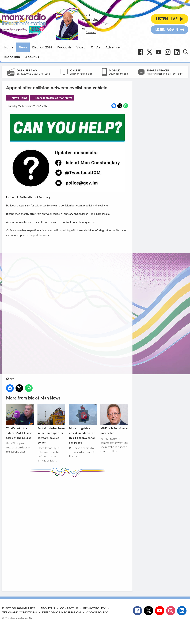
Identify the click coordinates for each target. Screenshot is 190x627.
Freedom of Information (61, 612)
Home (9, 47)
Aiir (30, 618)
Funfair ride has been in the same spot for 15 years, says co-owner (51, 424)
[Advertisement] (71, 532)
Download (91, 32)
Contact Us (69, 608)
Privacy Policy (94, 608)
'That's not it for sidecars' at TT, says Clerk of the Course (20, 421)
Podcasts (64, 47)
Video (81, 47)
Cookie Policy (97, 612)
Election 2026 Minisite (18, 608)
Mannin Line (90, 19)
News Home (19, 97)
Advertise (112, 47)
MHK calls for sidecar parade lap (114, 419)
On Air (95, 47)
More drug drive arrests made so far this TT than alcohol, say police (83, 424)
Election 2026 (42, 47)
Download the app (118, 73)
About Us (32, 57)
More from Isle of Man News (53, 97)
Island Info (12, 57)
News (23, 47)
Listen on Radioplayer (81, 73)
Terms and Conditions (19, 612)
